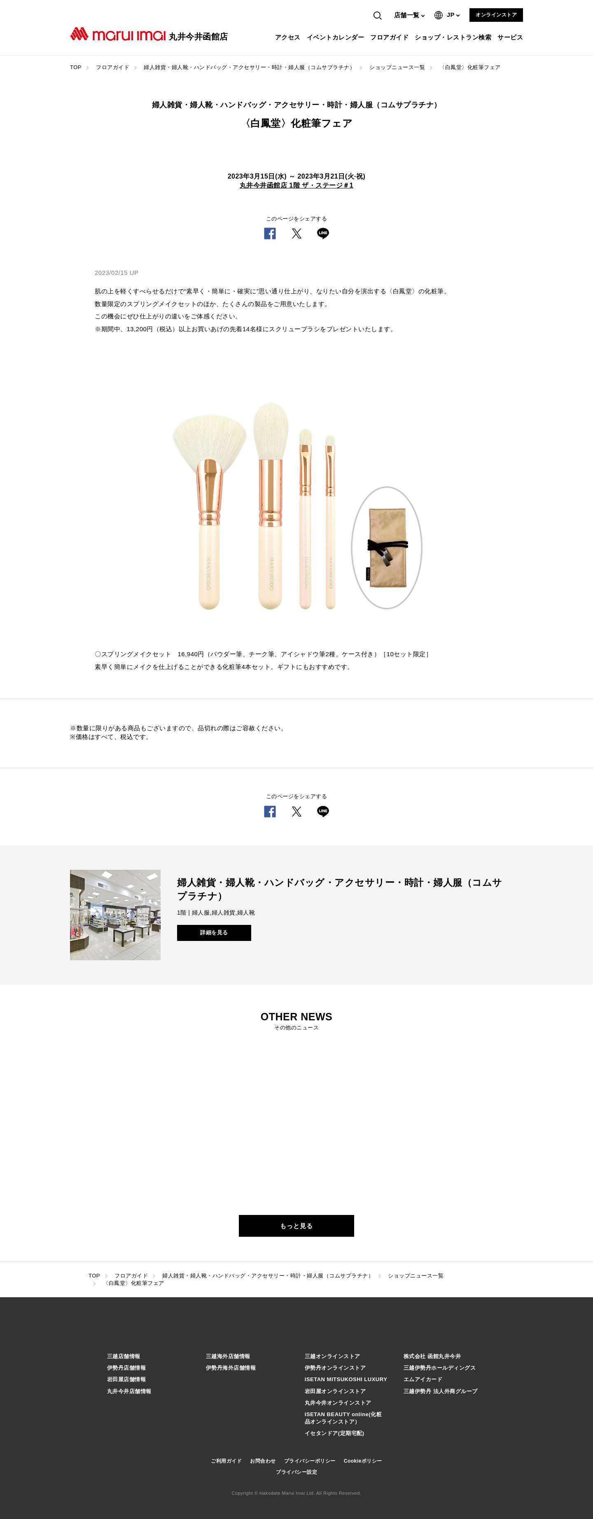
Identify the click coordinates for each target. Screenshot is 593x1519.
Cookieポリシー (363, 1461)
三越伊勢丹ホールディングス (440, 1368)
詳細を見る (214, 932)
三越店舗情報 (123, 1356)
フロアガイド (390, 37)
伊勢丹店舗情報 (126, 1368)
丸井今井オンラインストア (338, 1403)
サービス (511, 37)
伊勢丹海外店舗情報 (231, 1368)
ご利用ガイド (226, 1461)
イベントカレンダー (336, 37)
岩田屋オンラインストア (335, 1391)
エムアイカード (423, 1379)
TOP (76, 67)
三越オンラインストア (332, 1356)
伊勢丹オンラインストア (335, 1368)
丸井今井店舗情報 (129, 1391)
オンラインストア (496, 15)
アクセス (289, 37)
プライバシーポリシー (310, 1461)
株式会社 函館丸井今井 (432, 1356)
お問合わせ (263, 1461)
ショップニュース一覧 (397, 67)
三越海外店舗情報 (228, 1356)
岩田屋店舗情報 (126, 1379)
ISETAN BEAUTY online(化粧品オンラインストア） (343, 1418)
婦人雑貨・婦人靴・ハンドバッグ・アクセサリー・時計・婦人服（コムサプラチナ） (249, 67)
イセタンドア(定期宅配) (334, 1433)
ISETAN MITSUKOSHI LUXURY (346, 1379)
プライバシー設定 (296, 1472)
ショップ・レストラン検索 (454, 37)
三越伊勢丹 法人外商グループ (441, 1391)
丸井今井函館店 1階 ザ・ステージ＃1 (296, 185)
